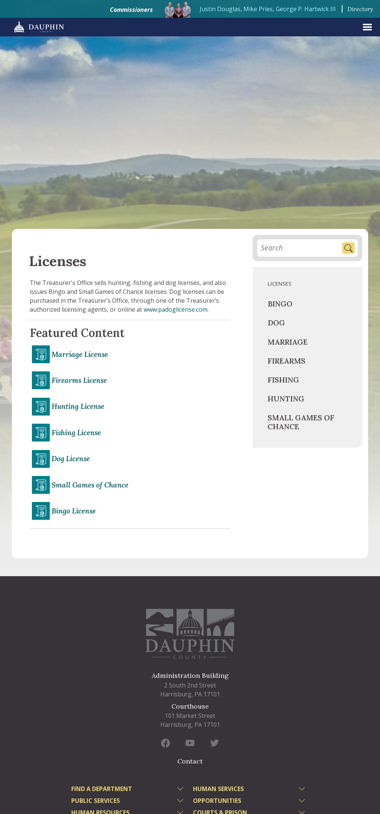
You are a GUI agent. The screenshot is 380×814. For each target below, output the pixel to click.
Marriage (288, 342)
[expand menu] (367, 27)
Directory (360, 9)
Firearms (286, 360)
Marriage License (80, 354)
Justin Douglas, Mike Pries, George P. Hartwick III (268, 9)
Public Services (95, 801)
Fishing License (76, 432)
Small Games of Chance (90, 484)
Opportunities (217, 801)
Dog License (71, 458)
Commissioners (131, 10)
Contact (190, 761)
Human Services (218, 789)
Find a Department (101, 789)
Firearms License (79, 380)
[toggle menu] (181, 790)
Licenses (279, 283)
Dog (276, 322)
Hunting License (78, 406)
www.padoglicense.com (175, 309)
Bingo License (74, 510)
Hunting (286, 398)
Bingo (280, 303)
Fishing (283, 379)
